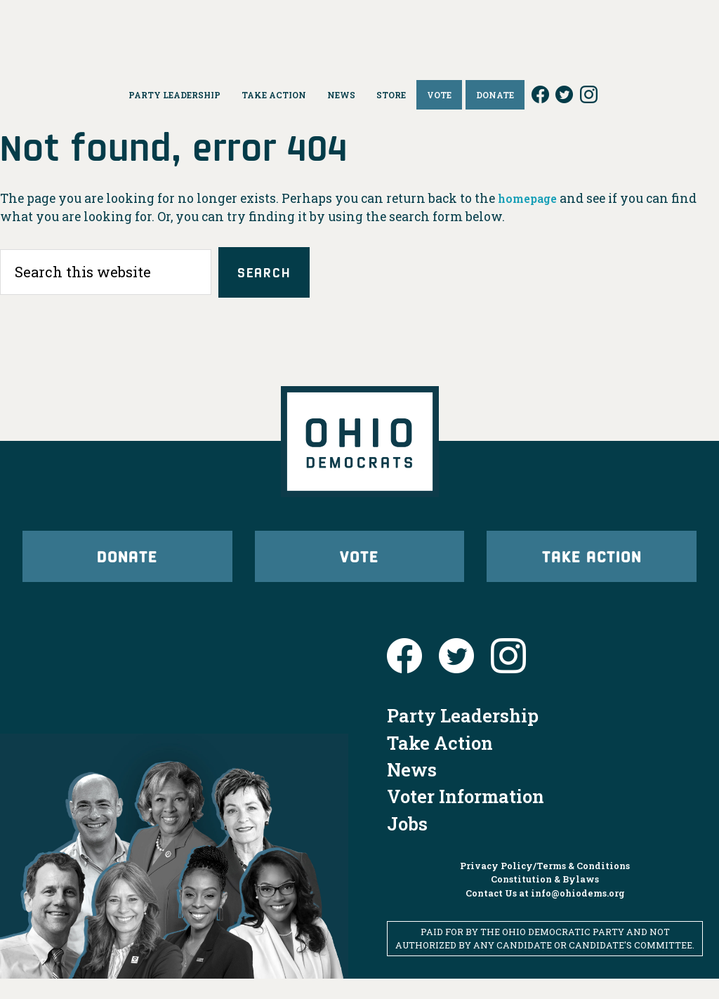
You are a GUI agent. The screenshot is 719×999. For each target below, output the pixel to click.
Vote (359, 568)
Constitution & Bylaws (545, 899)
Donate (127, 568)
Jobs (407, 844)
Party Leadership (463, 736)
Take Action (592, 568)
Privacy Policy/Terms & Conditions (545, 886)
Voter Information (465, 816)
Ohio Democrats (359, 31)
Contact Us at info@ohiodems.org (545, 912)
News (412, 790)
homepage (531, 198)
